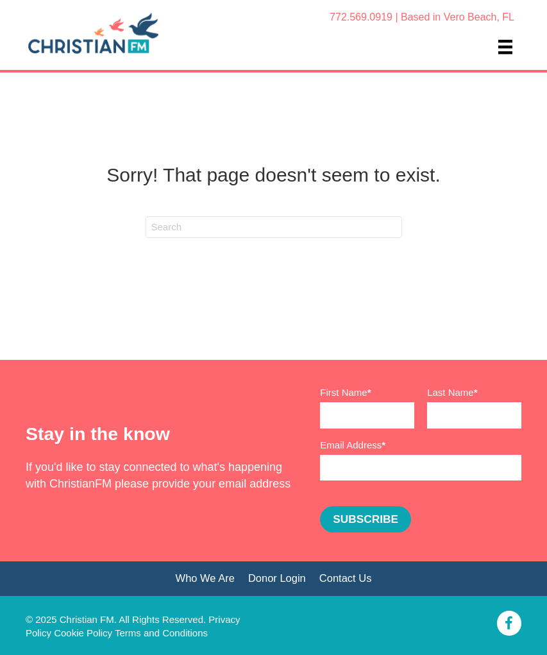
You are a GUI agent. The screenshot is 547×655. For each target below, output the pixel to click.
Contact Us (345, 578)
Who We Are (205, 578)
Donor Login (277, 578)
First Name (343, 392)
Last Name (450, 392)
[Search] (274, 227)
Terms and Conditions (161, 632)
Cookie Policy (83, 632)
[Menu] (505, 47)
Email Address (351, 444)
